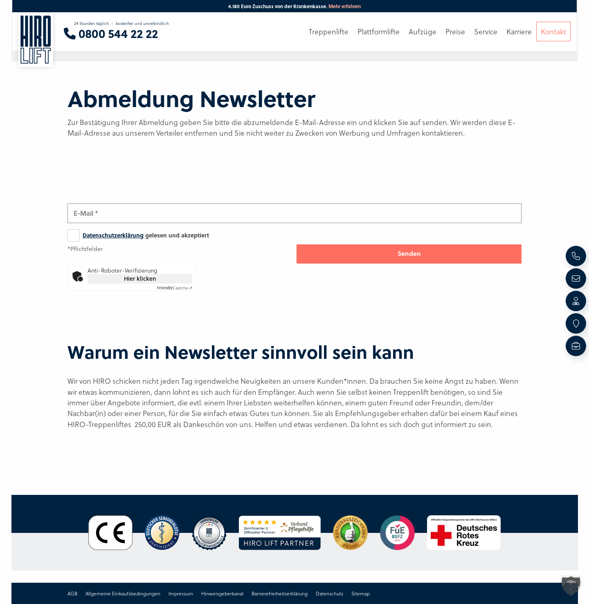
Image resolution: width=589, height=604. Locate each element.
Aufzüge (422, 31)
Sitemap (360, 593)
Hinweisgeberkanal (222, 593)
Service (485, 31)
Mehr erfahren (344, 6)
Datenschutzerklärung (113, 235)
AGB (72, 593)
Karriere (519, 31)
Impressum (181, 593)
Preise (455, 31)
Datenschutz (329, 593)
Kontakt (553, 31)
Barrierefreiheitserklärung (280, 593)
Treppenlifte (328, 31)
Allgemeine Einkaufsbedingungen (122, 593)
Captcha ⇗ (174, 288)
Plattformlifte (378, 31)
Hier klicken (140, 278)
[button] (571, 586)
